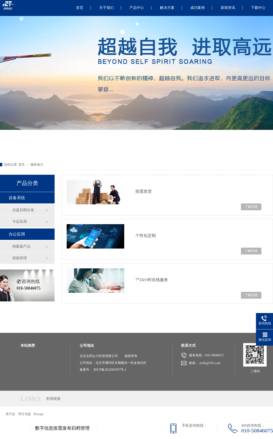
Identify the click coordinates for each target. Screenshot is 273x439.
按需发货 (143, 191)
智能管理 (19, 258)
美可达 (10, 414)
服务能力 (36, 164)
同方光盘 (24, 414)
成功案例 (197, 8)
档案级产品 (21, 246)
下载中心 (258, 8)
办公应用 (17, 234)
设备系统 (17, 197)
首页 (79, 8)
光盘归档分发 (23, 210)
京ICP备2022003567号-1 (109, 369)
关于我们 (106, 8)
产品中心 (136, 8)
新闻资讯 (228, 8)
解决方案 (167, 8)
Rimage (39, 414)
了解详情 (251, 206)
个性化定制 (145, 235)
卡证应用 (19, 221)
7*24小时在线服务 (151, 279)
